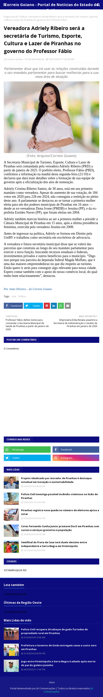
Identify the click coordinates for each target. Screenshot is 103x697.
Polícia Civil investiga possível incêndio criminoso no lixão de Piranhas (59, 496)
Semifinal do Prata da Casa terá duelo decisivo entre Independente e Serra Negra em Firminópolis (54, 544)
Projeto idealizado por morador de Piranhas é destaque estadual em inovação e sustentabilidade (56, 480)
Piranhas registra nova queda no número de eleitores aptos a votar (60, 512)
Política (23, 16)
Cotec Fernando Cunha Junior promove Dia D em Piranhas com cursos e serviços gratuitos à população (60, 528)
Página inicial (11, 16)
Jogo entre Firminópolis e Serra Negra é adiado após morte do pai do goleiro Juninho (58, 663)
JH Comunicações (46, 688)
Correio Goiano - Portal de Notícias (25, 59)
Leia (14, 296)
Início (52, 682)
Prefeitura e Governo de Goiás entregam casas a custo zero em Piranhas (59, 647)
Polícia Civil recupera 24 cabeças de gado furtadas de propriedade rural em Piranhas (54, 631)
